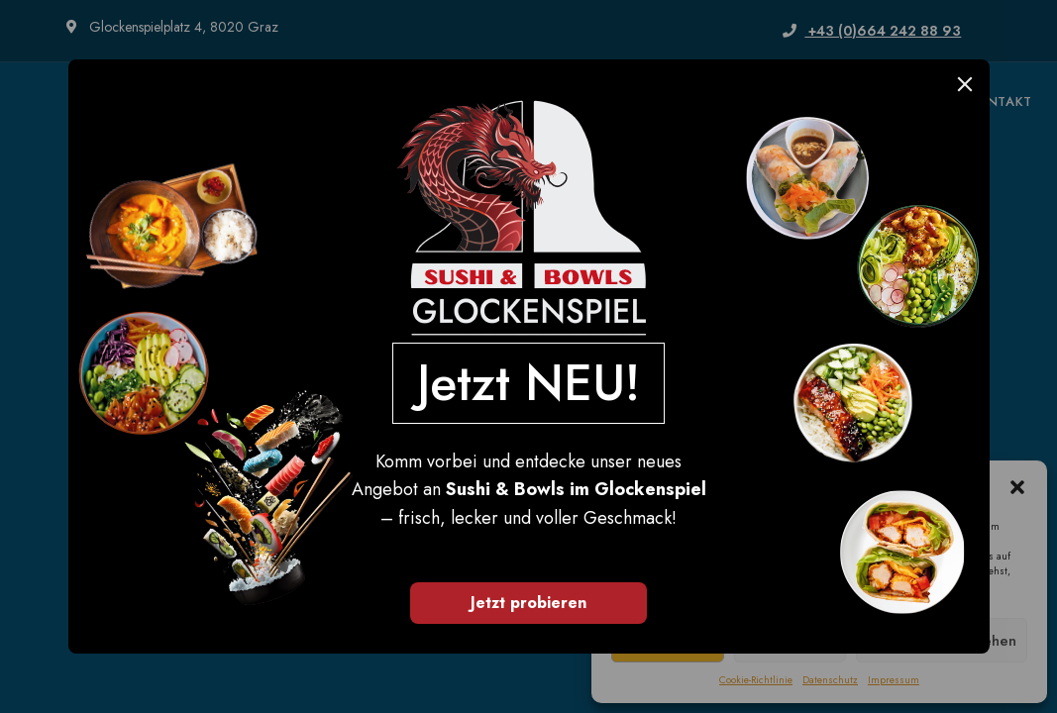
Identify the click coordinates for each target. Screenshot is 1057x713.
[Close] (965, 84)
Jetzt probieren (528, 602)
